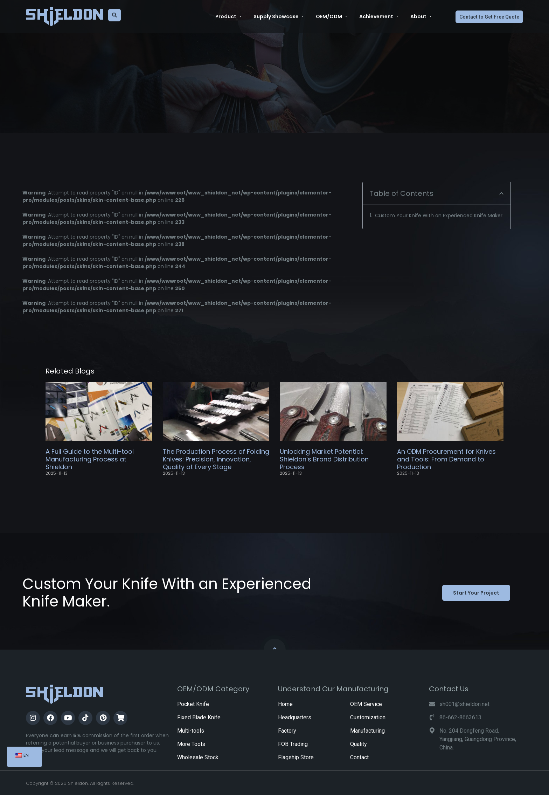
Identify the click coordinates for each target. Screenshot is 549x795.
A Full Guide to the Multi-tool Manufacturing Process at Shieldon (90, 459)
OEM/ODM (331, 16)
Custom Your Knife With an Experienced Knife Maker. (439, 215)
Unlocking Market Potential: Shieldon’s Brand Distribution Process (324, 459)
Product (228, 16)
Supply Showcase (278, 16)
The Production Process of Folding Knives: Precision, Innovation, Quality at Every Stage (216, 459)
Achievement (378, 16)
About (420, 16)
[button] (501, 193)
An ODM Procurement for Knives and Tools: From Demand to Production (446, 459)
